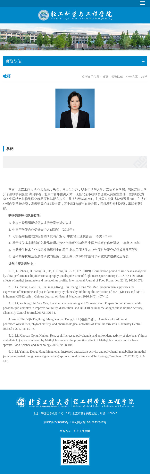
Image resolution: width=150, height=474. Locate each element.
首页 (105, 76)
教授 (144, 76)
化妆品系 (132, 76)
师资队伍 (117, 76)
